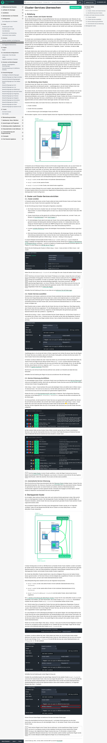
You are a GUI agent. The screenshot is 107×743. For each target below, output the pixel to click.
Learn (14, 741)
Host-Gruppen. (51, 217)
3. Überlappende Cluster (90, 26)
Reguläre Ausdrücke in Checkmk (10, 59)
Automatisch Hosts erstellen (9, 35)
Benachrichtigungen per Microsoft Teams (12, 91)
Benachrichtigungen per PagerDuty (10, 93)
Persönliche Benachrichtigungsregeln (11, 79)
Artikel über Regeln (48, 286)
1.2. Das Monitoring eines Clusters (94, 13)
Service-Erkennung (76, 380)
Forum (20, 741)
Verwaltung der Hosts (7, 26)
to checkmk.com (101, 2)
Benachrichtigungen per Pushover (10, 96)
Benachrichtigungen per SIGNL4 (9, 102)
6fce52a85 (59, 740)
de (80, 2)
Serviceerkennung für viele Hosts (47, 393)
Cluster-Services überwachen (9, 42)
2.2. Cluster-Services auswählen (93, 19)
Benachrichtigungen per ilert (9, 85)
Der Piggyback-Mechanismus (9, 44)
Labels (3, 57)
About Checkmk (5, 741)
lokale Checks (37, 473)
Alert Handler (5, 114)
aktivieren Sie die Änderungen (64, 290)
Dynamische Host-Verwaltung (9, 33)
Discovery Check (58, 483)
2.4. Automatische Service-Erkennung (95, 23)
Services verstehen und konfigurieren (11, 40)
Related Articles (75, 7)
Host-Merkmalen (38, 217)
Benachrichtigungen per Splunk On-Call (11, 106)
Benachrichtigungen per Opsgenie (10, 98)
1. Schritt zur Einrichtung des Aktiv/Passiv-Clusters (40, 598)
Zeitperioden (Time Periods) (9, 55)
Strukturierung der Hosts (8, 28)
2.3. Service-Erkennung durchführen (94, 21)
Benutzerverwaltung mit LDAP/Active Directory (11, 68)
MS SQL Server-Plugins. (47, 245)
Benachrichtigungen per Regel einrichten (12, 77)
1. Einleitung (87, 8)
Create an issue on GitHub (31, 10)
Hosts (26, 241)
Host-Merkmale (6, 31)
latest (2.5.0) (89, 2)
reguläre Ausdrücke (36, 367)
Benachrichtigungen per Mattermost (11, 89)
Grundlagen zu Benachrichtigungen (10, 75)
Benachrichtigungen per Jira (9, 87)
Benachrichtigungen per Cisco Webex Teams (11, 82)
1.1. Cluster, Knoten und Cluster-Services (95, 10)
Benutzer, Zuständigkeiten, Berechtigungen (8, 65)
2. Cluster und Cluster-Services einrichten (94, 15)
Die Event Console (6, 111)
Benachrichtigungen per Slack (9, 104)
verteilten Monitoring (38, 228)
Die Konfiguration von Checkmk (9, 21)
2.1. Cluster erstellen (91, 17)
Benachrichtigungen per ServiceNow (11, 100)
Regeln (4, 50)
